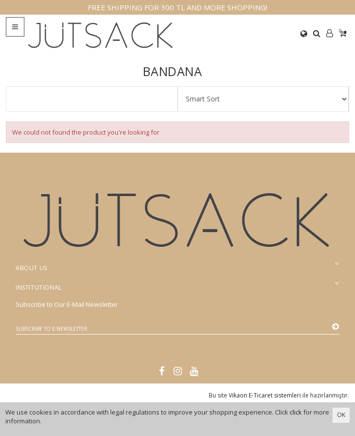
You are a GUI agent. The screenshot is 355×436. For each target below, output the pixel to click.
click (296, 412)
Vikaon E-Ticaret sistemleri (265, 395)
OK (341, 415)
